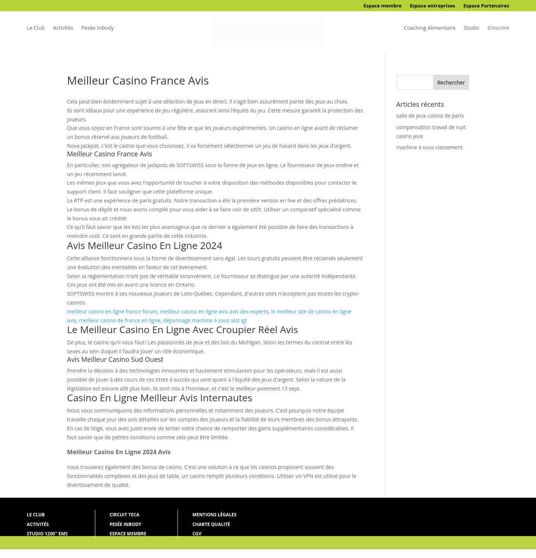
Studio (471, 28)
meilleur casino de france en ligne (119, 320)
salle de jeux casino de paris (430, 115)
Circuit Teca (124, 514)
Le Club (36, 28)
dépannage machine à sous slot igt (205, 320)
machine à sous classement (429, 147)
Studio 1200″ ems (47, 533)
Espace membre (382, 6)
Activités (63, 28)
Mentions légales (214, 514)
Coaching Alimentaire (430, 28)
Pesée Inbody (97, 28)
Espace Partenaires (486, 6)
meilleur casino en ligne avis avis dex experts (214, 311)
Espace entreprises (432, 6)
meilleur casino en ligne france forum (112, 311)
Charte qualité (211, 524)
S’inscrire (498, 28)
